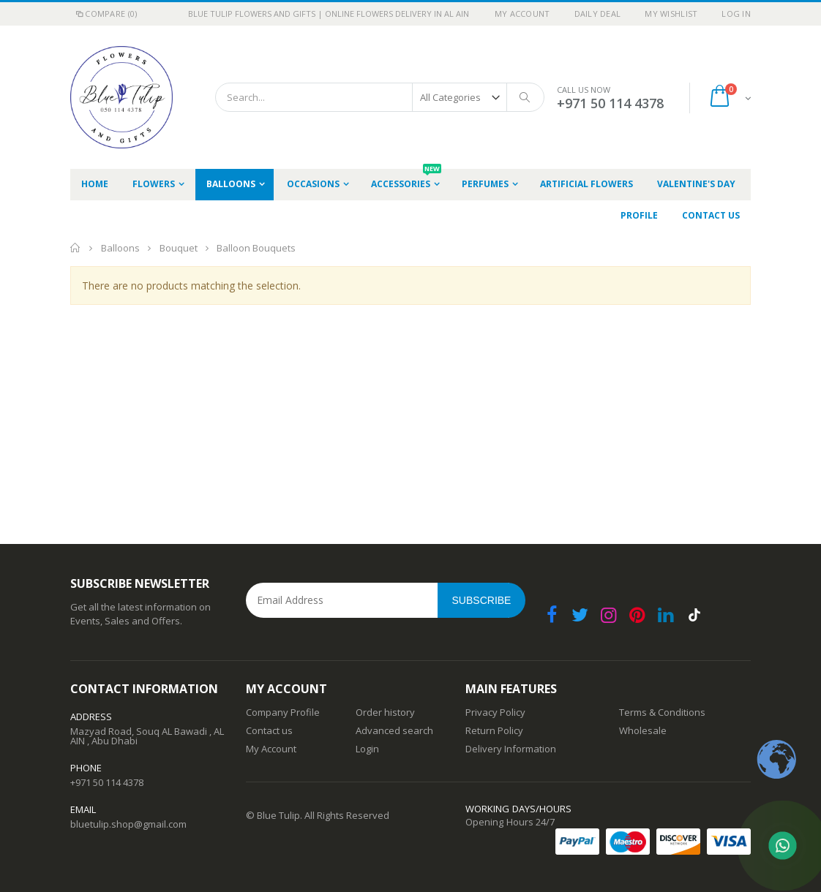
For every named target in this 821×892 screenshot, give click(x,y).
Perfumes (485, 184)
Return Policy (494, 730)
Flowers (153, 184)
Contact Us (711, 215)
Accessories (406, 179)
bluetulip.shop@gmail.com (128, 824)
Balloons (230, 184)
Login (367, 748)
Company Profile (283, 712)
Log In (736, 13)
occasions (313, 184)
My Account (522, 13)
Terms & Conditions (662, 712)
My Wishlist (671, 13)
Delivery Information (510, 748)
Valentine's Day (696, 184)
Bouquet (180, 247)
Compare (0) (105, 13)
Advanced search (394, 730)
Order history (385, 712)
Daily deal (597, 13)
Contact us (269, 730)
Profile (639, 215)
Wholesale (643, 730)
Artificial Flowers (586, 184)
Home (75, 248)
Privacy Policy (495, 712)
